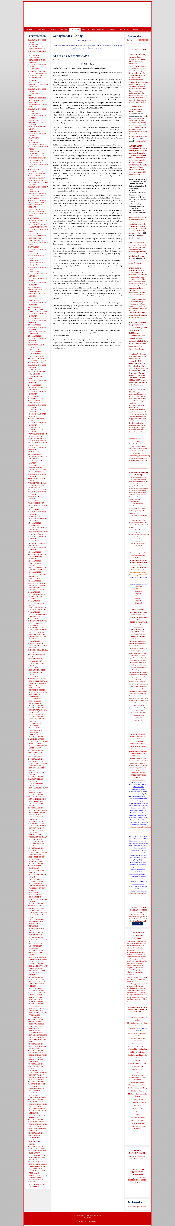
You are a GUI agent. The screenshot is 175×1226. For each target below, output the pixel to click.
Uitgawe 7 (138, 600)
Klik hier (130, 977)
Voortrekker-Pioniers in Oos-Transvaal (137, 1127)
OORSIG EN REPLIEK (138, 577)
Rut (137, 1114)
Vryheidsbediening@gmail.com (140, 534)
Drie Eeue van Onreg (137, 1117)
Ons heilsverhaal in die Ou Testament (137, 1056)
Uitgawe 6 (138, 598)
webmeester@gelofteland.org (139, 456)
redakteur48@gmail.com (138, 570)
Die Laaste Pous (137, 1108)
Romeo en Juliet (137, 1069)
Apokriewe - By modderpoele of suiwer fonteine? (137, 1077)
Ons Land (53, 29)
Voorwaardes (92, 1221)
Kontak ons (82, 1221)
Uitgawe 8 (138, 603)
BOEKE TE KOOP (138, 908)
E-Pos (58, 60)
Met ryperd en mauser (137, 1099)
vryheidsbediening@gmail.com (140, 827)
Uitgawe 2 (138, 589)
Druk (54, 60)
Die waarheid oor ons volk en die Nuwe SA (137, 1024)
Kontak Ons (124, 29)
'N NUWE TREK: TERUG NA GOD (139, 774)
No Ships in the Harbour (137, 1052)
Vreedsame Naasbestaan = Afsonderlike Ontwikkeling (137, 1048)
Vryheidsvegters (134, 317)
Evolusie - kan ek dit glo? (137, 1063)
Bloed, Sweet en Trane (137, 432)
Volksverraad (132, 1028)
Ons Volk (63, 29)
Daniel (137, 1060)
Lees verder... (137, 924)
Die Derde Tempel (137, 1091)
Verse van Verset (137, 1044)
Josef (137, 1111)
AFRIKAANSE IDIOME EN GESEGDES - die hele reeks (137, 1180)
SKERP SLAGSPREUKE (138, 1157)
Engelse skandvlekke (137, 1123)
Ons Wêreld (112, 29)
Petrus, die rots (137, 1066)
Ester (137, 1072)
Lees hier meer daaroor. (137, 295)
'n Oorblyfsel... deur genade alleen (137, 1034)
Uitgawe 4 (138, 593)
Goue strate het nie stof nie (137, 1102)
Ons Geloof (75, 29)
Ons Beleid (42, 29)
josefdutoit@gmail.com (138, 768)
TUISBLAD (30, 29)
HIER (144, 172)
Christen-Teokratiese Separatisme (137, 1040)
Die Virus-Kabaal (138, 29)
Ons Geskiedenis (98, 29)
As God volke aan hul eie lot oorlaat (137, 1019)
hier (145, 102)
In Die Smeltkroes (135, 385)
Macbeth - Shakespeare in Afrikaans (137, 1095)
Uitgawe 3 (138, 591)
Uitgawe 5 (138, 596)
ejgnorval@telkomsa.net (138, 66)
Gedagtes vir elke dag (93, 41)
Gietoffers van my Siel (138, 893)
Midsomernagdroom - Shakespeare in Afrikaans (137, 1084)
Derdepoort (137, 1105)
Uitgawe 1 (138, 586)
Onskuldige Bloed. (136, 349)
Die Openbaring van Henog (137, 1088)
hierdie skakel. (140, 97)
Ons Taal (85, 29)
